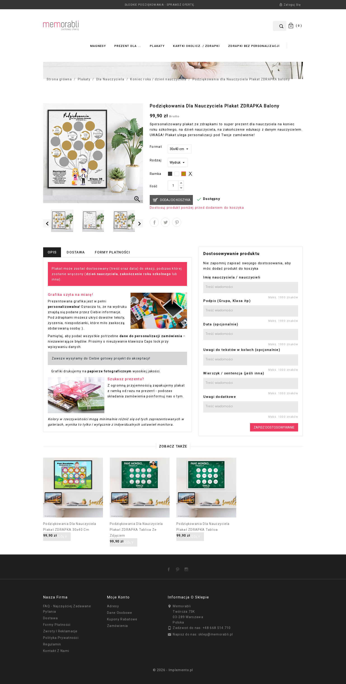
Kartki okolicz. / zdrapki (196, 46)
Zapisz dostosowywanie (274, 427)
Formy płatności (57, 624)
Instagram (187, 567)
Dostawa (50, 618)
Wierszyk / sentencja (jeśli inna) (233, 373)
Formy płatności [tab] (112, 252)
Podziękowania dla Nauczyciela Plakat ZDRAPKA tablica (203, 526)
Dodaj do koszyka (175, 200)
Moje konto (118, 597)
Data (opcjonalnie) (220, 324)
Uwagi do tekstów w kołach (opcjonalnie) (241, 350)
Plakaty (157, 46)
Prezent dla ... (127, 46)
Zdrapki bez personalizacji (254, 46)
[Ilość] (173, 185)
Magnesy (98, 46)
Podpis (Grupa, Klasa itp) (227, 301)
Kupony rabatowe (122, 619)
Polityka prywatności (61, 638)
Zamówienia (117, 626)
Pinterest (176, 222)
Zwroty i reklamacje (60, 631)
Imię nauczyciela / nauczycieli (231, 277)
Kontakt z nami (56, 651)
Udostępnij (154, 222)
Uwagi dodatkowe (219, 397)
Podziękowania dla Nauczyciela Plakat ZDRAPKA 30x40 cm (69, 526)
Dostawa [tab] (76, 252)
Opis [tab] (52, 252)
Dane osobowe (119, 612)
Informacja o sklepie (188, 597)
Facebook (169, 567)
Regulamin (52, 644)
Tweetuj (165, 222)
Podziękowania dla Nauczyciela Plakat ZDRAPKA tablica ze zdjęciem (136, 529)
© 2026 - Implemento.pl (173, 670)
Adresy (113, 606)
